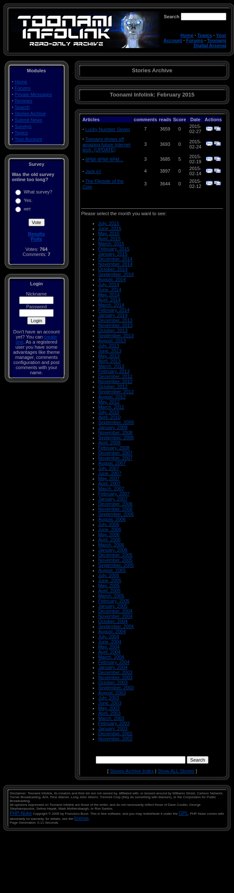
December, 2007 (115, 452)
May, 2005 (109, 585)
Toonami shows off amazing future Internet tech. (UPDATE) (107, 144)
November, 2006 (115, 509)
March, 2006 (111, 544)
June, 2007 (109, 473)
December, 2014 (115, 259)
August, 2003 (112, 692)
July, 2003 (108, 697)
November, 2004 (115, 616)
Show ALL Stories (175, 771)
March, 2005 (111, 595)
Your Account (28, 139)
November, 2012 (115, 381)
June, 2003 (109, 702)
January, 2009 (113, 427)
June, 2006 (109, 529)
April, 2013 (109, 361)
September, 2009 (116, 422)
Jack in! (93, 171)
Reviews (23, 100)
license (81, 818)
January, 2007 (113, 498)
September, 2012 (116, 391)
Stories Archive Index (132, 771)
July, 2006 (108, 524)
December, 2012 (115, 376)
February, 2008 (114, 447)
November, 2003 (115, 677)
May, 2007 (109, 478)
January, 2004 (113, 667)
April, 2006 (109, 539)
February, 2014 (114, 310)
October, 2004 (113, 621)
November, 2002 (115, 738)
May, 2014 (109, 294)
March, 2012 (111, 407)
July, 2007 (108, 468)
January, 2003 (113, 728)
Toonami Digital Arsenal (210, 43)
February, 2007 (114, 493)
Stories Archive (30, 113)
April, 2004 (109, 651)
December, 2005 (115, 554)
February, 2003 (114, 723)
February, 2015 (114, 248)
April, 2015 (109, 238)
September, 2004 (116, 626)
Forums (194, 40)
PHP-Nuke (21, 813)
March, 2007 (111, 488)
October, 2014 (113, 269)
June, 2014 (109, 289)
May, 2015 (109, 233)
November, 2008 (115, 432)
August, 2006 (112, 519)
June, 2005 (109, 580)
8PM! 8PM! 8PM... (104, 159)
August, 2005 (112, 570)
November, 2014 (115, 264)
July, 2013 (108, 345)
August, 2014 (112, 279)
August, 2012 (112, 396)
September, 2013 (116, 335)
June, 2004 (109, 641)
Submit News (28, 119)
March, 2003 (111, 718)
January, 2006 (113, 549)
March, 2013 (111, 366)
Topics (204, 35)
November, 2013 (115, 325)
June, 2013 (109, 350)
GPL (183, 813)
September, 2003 (116, 687)
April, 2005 (109, 590)
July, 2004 (108, 636)
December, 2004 (115, 611)
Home (187, 35)
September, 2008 (116, 437)
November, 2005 (115, 560)
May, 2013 (109, 355)
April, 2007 (109, 483)
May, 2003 (109, 708)
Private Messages (32, 94)
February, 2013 (114, 371)
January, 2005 (113, 606)
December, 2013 (115, 320)
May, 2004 (109, 646)
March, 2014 (111, 304)
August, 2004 (112, 631)
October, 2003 (113, 682)
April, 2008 (109, 442)
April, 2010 (109, 417)
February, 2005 (114, 600)
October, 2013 (113, 330)
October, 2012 (113, 386)
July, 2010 (108, 412)
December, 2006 (115, 503)
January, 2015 (113, 253)
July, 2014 (108, 284)
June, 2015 (109, 228)
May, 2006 (109, 534)
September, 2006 (116, 514)
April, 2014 (109, 299)
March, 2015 (111, 243)
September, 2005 (116, 565)
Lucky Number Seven (107, 129)
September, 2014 (116, 274)
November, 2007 (115, 458)
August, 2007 (112, 463)
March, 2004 (111, 657)
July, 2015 (108, 223)
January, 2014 (113, 315)
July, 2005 (108, 575)
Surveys (22, 126)
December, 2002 (115, 733)
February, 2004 (114, 662)
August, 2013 (112, 340)
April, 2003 (109, 713)
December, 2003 (115, 672)
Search (21, 107)
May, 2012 (109, 401)
